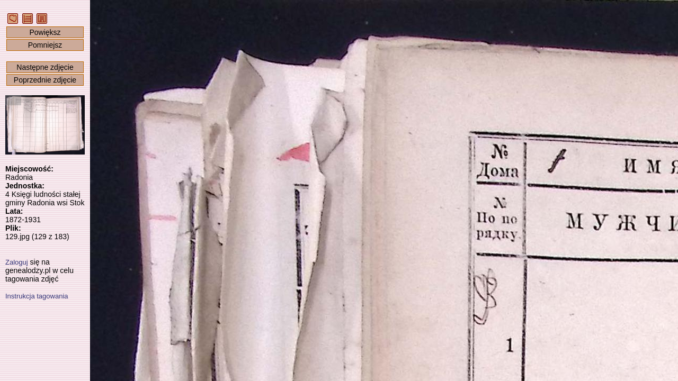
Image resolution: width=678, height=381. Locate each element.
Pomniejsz (45, 45)
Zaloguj (16, 262)
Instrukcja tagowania (36, 296)
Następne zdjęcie (44, 67)
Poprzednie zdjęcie (45, 80)
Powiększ (44, 32)
